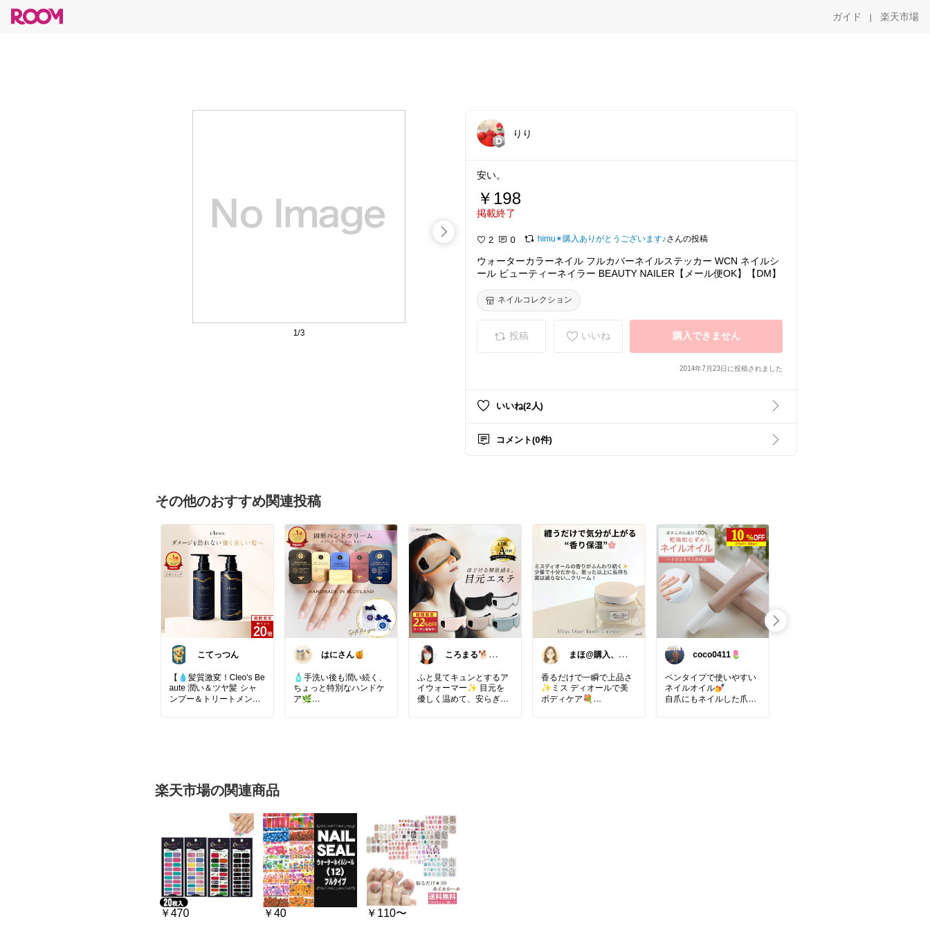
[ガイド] (846, 16)
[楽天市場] (899, 16)
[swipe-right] (443, 232)
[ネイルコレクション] (529, 300)
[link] (217, 581)
